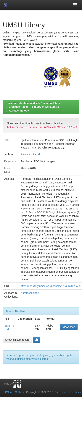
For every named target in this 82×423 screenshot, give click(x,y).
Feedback (75, 392)
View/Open (68, 326)
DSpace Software (15, 392)
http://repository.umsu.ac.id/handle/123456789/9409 (51, 286)
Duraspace (60, 392)
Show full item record (17, 339)
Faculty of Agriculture (45, 106)
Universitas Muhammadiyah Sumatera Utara (33, 103)
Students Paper (18, 106)
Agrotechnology (19, 110)
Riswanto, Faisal (30, 154)
